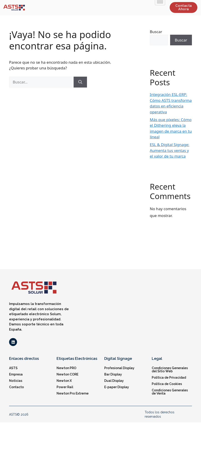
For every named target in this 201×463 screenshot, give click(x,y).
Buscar (156, 31)
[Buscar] (80, 82)
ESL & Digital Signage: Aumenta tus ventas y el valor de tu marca (169, 150)
